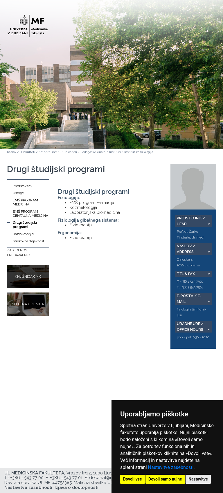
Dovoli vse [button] (132, 479)
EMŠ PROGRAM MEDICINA (25, 202)
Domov (11, 152)
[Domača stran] (27, 23)
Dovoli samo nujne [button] (165, 479)
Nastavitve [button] (198, 479)
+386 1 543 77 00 (27, 477)
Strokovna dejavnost (28, 241)
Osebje (18, 193)
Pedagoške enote (93, 152)
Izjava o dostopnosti (76, 487)
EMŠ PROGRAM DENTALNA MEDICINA (30, 214)
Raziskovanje (23, 234)
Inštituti (115, 152)
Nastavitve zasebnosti (171, 467)
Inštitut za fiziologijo (138, 152)
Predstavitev (22, 186)
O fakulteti (27, 152)
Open (206, 28)
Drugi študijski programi (25, 225)
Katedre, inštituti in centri (58, 152)
